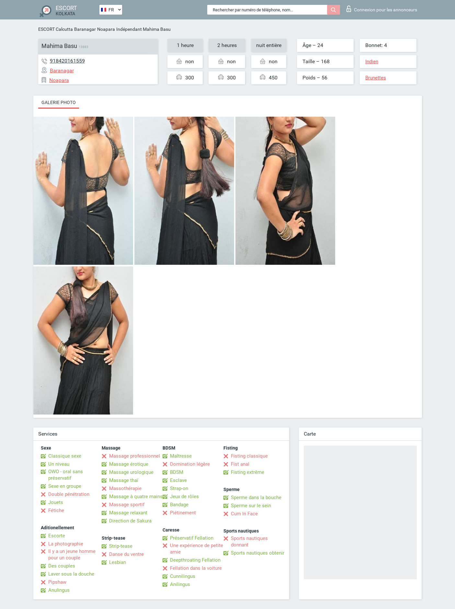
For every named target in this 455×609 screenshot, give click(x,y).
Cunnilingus (182, 576)
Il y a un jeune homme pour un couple (72, 554)
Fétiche (56, 510)
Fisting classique (249, 456)
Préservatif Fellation (191, 538)
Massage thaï (123, 480)
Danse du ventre (126, 554)
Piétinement (183, 513)
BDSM (176, 472)
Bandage (179, 505)
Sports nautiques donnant (249, 541)
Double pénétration (68, 494)
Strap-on (179, 488)
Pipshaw (57, 582)
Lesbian (117, 562)
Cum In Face (244, 514)
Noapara (106, 29)
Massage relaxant (128, 513)
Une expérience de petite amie (196, 549)
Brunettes (375, 78)
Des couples (61, 566)
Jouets (55, 502)
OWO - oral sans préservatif (65, 475)
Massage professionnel (134, 456)
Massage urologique (131, 472)
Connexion (382, 8)
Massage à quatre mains (136, 496)
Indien (371, 61)
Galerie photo (58, 102)
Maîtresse (181, 456)
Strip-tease (120, 546)
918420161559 (67, 61)
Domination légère (190, 464)
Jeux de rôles (184, 496)
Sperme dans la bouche (256, 497)
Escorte (56, 536)
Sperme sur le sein (251, 506)
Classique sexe (64, 456)
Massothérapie (125, 488)
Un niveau (58, 464)
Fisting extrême (247, 472)
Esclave (178, 480)
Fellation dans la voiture (196, 568)
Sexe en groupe (64, 486)
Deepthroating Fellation (195, 560)
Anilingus (180, 584)
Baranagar (85, 29)
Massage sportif (126, 505)
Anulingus (59, 590)
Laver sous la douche (71, 574)
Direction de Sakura (130, 521)
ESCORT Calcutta (55, 29)
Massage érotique (128, 464)
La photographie (65, 544)
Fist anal (240, 464)
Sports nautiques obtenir (257, 553)
